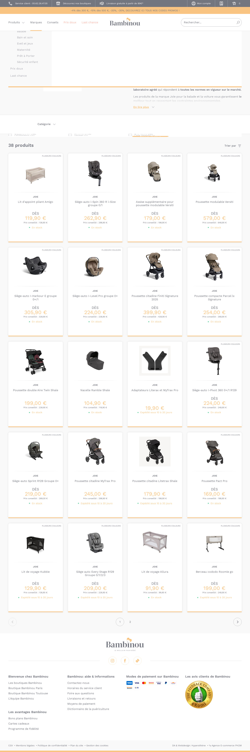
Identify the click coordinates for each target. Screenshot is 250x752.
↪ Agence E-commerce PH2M (225, 745)
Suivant (237, 622)
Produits (14, 23)
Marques (36, 23)
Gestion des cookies (97, 745)
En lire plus (141, 107)
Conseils (52, 23)
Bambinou (125, 23)
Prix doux (70, 23)
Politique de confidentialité (52, 745)
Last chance (90, 23)
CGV (10, 745)
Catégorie (44, 124)
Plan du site (76, 745)
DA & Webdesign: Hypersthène (189, 745)
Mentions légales (25, 745)
